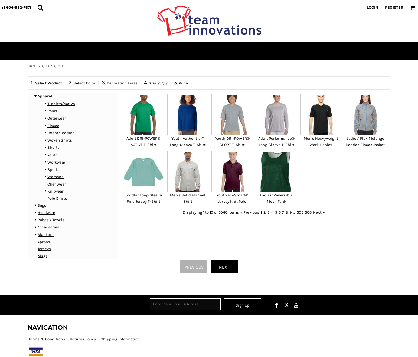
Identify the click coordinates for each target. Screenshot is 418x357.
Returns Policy (83, 339)
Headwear (46, 212)
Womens (55, 176)
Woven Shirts (59, 140)
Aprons (44, 242)
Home (33, 66)
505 (300, 212)
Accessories (48, 227)
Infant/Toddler (60, 133)
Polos (52, 111)
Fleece (53, 125)
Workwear (56, 162)
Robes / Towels (51, 220)
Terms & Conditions (46, 339)
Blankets (46, 234)
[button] (40, 8)
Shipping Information (120, 339)
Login (372, 7)
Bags (42, 205)
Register (394, 7)
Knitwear (55, 191)
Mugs (42, 255)
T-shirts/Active (61, 103)
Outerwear (56, 118)
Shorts (53, 147)
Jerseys (44, 249)
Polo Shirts (57, 198)
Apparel (45, 96)
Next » (319, 212)
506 (308, 212)
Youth (52, 155)
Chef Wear (56, 184)
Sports (53, 169)
